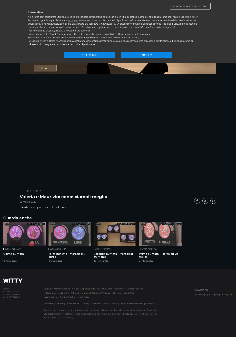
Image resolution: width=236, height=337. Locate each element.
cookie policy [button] (191, 17)
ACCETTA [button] (147, 55)
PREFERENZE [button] (89, 55)
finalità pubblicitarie (37, 27)
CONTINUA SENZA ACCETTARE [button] (190, 6)
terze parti (73, 20)
